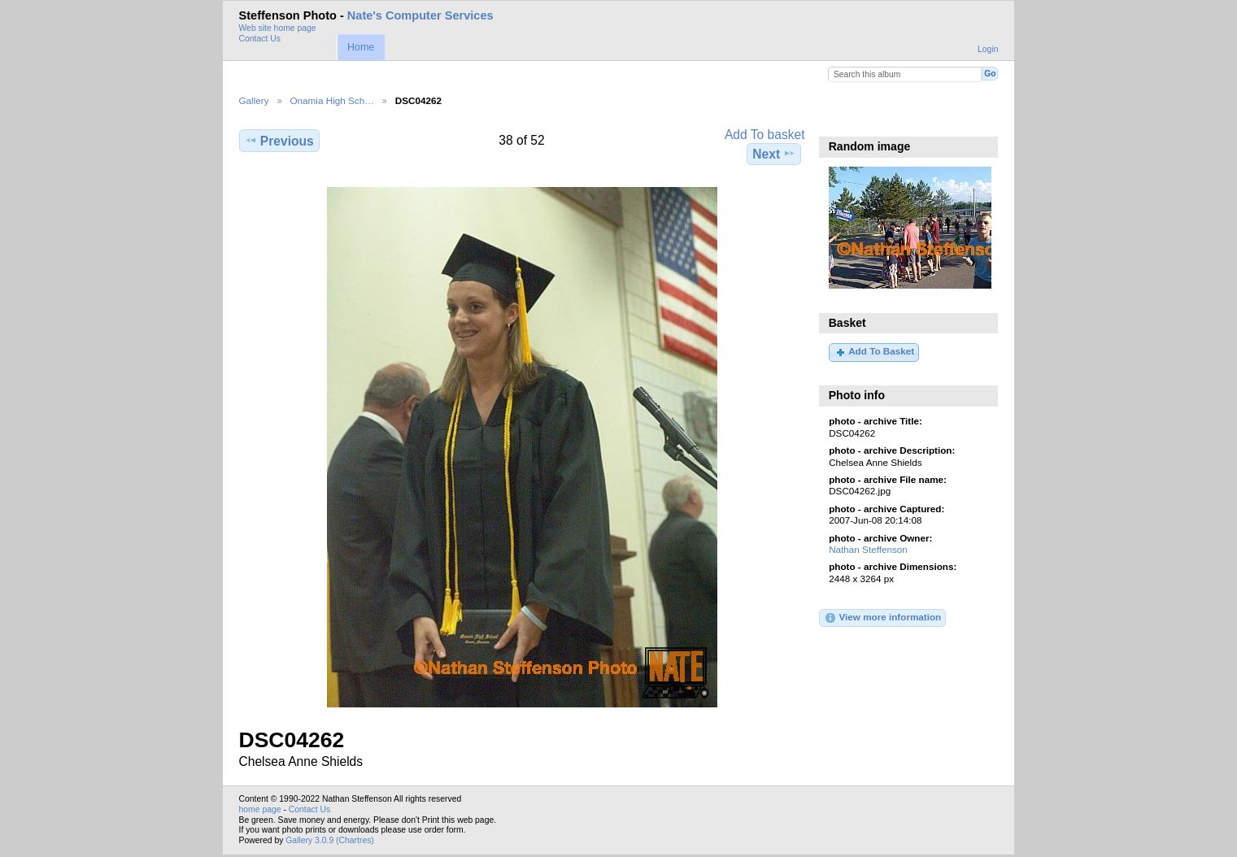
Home (360, 47)
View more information (882, 617)
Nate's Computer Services (420, 15)
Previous (279, 140)
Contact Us (260, 38)
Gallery (254, 100)
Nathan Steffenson (868, 549)
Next (773, 153)
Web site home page (277, 28)
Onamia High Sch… (332, 100)
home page (260, 809)
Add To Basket (874, 352)
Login (988, 49)
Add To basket (765, 134)
